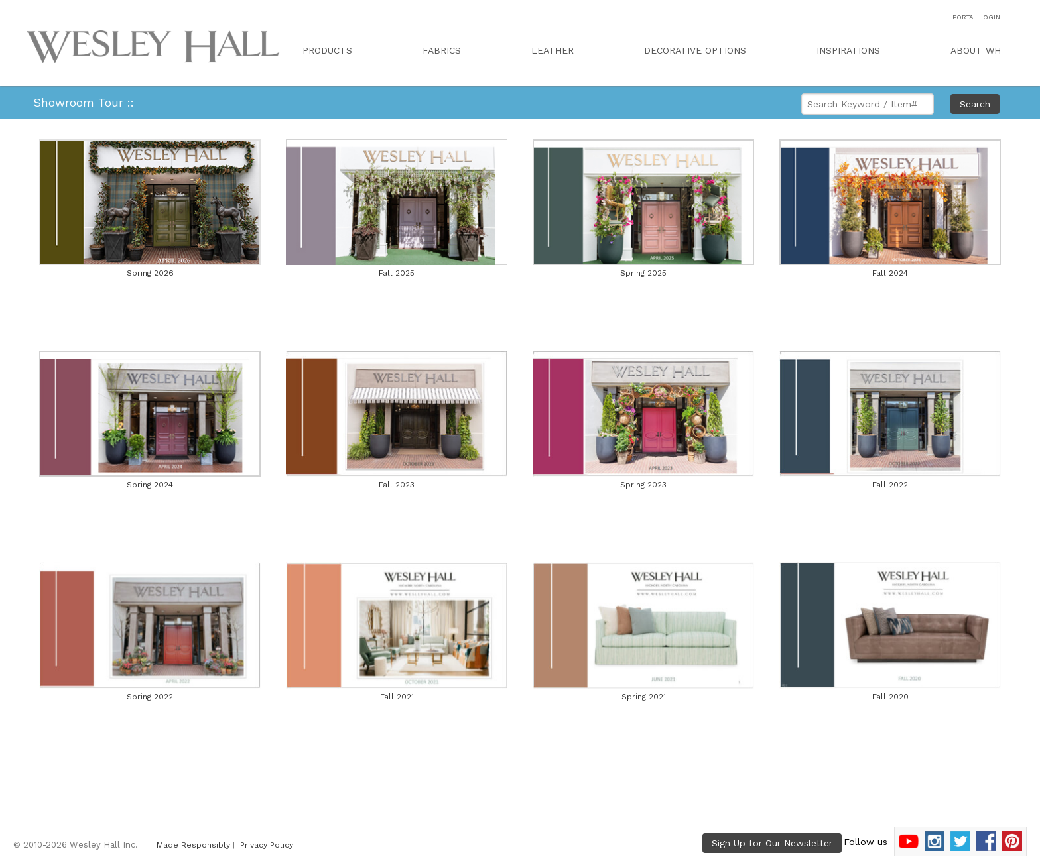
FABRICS (441, 50)
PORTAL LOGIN (976, 17)
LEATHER (552, 50)
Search (975, 104)
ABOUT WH (975, 50)
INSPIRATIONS (848, 50)
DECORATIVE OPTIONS (695, 50)
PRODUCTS (327, 50)
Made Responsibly (193, 845)
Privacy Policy (266, 845)
